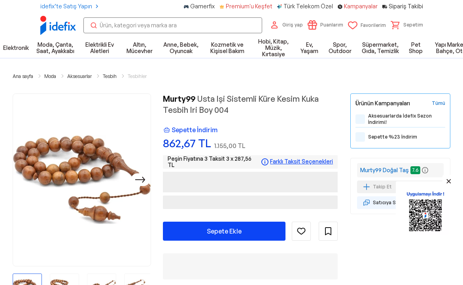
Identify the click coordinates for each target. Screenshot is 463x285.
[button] (407, 25)
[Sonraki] (140, 179)
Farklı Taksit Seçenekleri (301, 161)
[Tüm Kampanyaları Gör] (438, 103)
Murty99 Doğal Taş (384, 170)
